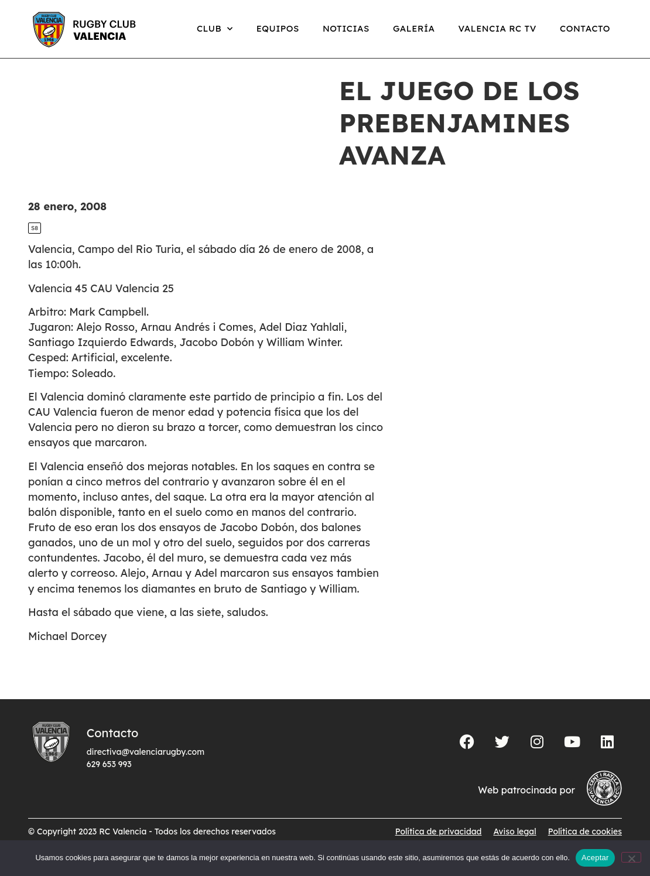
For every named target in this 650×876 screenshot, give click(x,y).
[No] (631, 857)
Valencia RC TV (497, 28)
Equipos (277, 28)
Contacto (585, 28)
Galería (414, 28)
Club (215, 29)
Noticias (346, 28)
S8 (34, 240)
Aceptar (595, 857)
